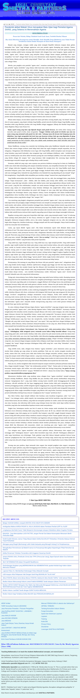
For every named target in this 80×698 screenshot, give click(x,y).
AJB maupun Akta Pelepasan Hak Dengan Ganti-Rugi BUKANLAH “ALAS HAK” (29, 574)
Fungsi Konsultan (47, 611)
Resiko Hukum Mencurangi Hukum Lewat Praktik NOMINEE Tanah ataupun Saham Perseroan (34, 581)
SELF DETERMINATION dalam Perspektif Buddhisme (20, 562)
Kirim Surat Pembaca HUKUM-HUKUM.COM (16, 639)
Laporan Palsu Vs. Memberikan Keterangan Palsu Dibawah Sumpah (26, 571)
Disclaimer (45, 627)
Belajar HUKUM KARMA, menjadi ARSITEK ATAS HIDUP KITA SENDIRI (26, 523)
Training (44, 619)
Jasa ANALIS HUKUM (8, 615)
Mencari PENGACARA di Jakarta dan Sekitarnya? (57, 603)
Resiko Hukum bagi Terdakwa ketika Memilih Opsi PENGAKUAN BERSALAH (28, 594)
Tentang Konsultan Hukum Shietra (53, 608)
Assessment (5, 630)
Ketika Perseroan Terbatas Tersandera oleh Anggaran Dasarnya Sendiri (27, 553)
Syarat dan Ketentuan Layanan (51, 614)
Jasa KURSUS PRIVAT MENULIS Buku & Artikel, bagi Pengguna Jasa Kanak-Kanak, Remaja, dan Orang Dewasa (18, 634)
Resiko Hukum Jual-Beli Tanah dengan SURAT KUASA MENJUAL (24, 590)
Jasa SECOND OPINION (9, 618)
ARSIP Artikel (5, 603)
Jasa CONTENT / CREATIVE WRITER (13, 628)
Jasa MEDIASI (6, 621)
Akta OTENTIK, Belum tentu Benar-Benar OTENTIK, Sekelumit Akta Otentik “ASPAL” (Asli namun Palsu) (37, 578)
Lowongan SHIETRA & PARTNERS (52, 629)
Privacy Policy (46, 624)
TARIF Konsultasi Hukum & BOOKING (13, 606)
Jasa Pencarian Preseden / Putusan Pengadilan (17, 608)
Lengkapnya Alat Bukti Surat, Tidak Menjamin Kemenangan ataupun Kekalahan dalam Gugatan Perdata (38, 530)
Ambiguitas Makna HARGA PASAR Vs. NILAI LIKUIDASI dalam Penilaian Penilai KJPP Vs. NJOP (35, 526)
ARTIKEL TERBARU (47, 606)
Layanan (44, 616)
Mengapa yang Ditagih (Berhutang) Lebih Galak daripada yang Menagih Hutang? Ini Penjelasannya (36, 544)
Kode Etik (44, 621)
